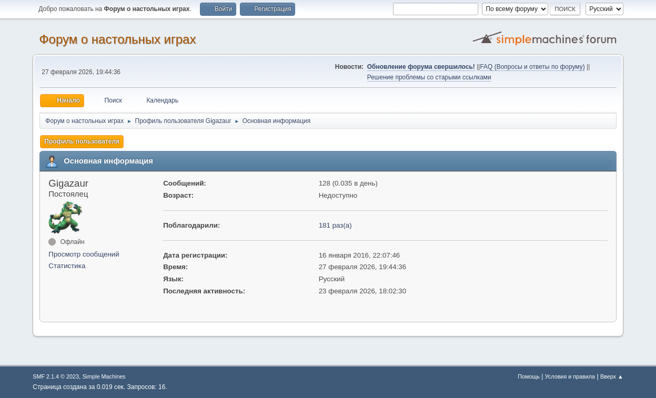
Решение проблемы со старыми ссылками (429, 77)
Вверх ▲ (611, 376)
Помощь (529, 376)
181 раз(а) (335, 225)
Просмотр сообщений (83, 254)
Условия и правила (570, 376)
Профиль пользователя (81, 141)
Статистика (66, 266)
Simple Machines (104, 376)
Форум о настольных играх (117, 39)
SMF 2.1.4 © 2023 (56, 376)
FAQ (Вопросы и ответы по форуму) (532, 66)
